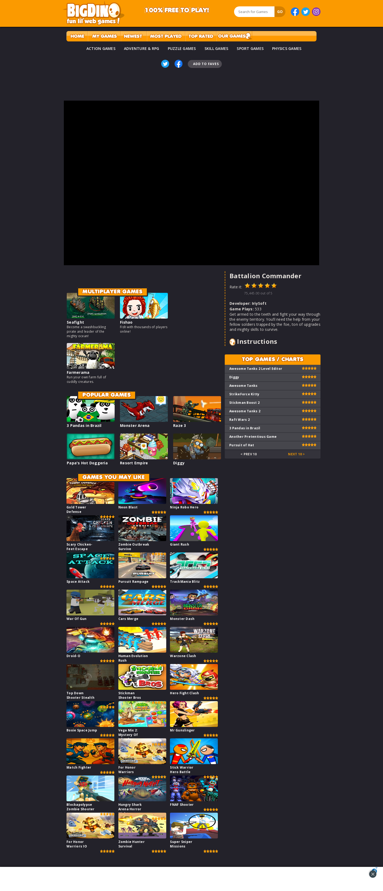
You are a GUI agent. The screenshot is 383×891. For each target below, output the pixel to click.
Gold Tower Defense (76, 509)
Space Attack (78, 581)
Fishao (126, 322)
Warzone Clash (183, 656)
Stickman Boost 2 (244, 402)
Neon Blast (128, 507)
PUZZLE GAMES (182, 48)
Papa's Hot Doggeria (87, 462)
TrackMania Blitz (185, 581)
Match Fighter (78, 767)
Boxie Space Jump (81, 730)
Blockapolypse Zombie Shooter (80, 806)
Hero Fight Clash (184, 693)
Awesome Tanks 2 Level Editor (255, 368)
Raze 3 (179, 425)
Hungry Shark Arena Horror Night (130, 809)
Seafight (75, 322)
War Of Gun (76, 618)
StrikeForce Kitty (244, 394)
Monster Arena (134, 425)
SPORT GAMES (250, 48)
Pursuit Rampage (133, 581)
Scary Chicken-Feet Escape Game (79, 549)
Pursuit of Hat (241, 445)
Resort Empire (134, 462)
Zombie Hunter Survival (131, 844)
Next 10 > (296, 454)
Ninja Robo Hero (184, 507)
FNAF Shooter (182, 804)
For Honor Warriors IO (76, 844)
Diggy (179, 462)
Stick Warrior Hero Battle (181, 769)
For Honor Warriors (127, 769)
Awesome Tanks (243, 385)
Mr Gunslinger (182, 730)
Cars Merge (128, 618)
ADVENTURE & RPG (141, 48)
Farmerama (78, 372)
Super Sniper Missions (181, 844)
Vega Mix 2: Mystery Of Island (128, 735)
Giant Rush (179, 544)
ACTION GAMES (100, 48)
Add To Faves (206, 64)
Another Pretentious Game (253, 436)
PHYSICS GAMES (286, 48)
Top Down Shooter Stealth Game (80, 697)
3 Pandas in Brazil (84, 425)
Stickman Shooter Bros (129, 695)
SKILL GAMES (216, 48)
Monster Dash (182, 618)
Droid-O (73, 656)
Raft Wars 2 (239, 419)
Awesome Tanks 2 (244, 411)
